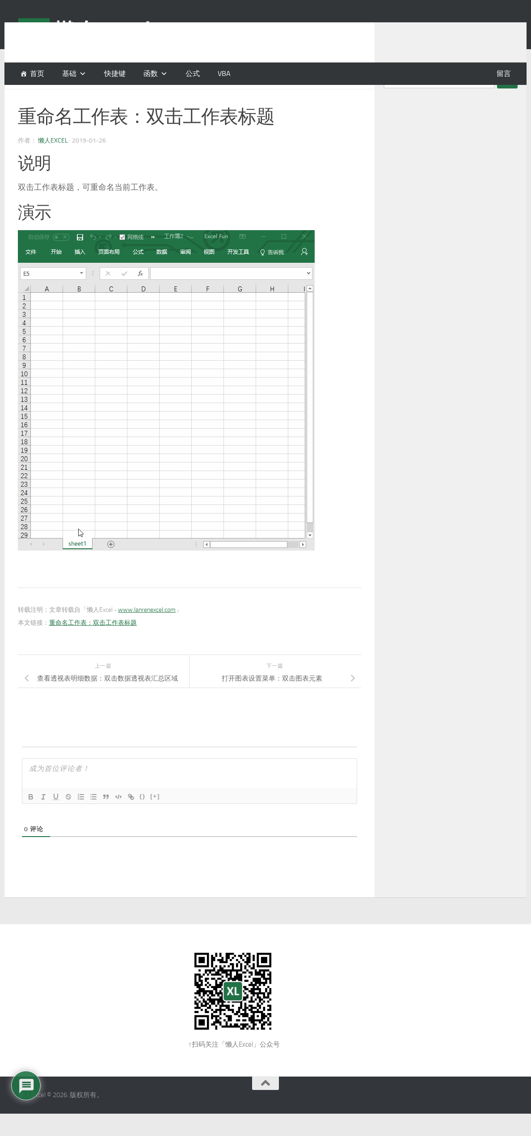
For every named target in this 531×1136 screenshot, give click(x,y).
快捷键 (115, 73)
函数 (150, 73)
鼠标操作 (88, 98)
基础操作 (53, 98)
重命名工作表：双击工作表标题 (93, 645)
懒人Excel (53, 163)
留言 (504, 73)
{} (142, 818)
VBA (224, 73)
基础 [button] (69, 73)
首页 (37, 73)
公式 (192, 73)
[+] (155, 818)
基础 (25, 98)
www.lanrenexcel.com (147, 632)
